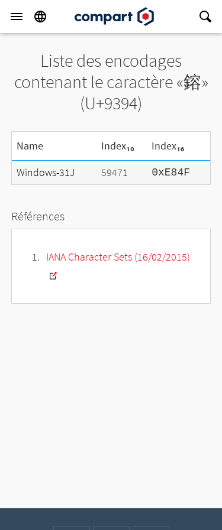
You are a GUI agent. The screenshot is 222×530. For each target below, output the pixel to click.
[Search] (205, 16)
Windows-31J (46, 172)
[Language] (40, 16)
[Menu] (16, 16)
